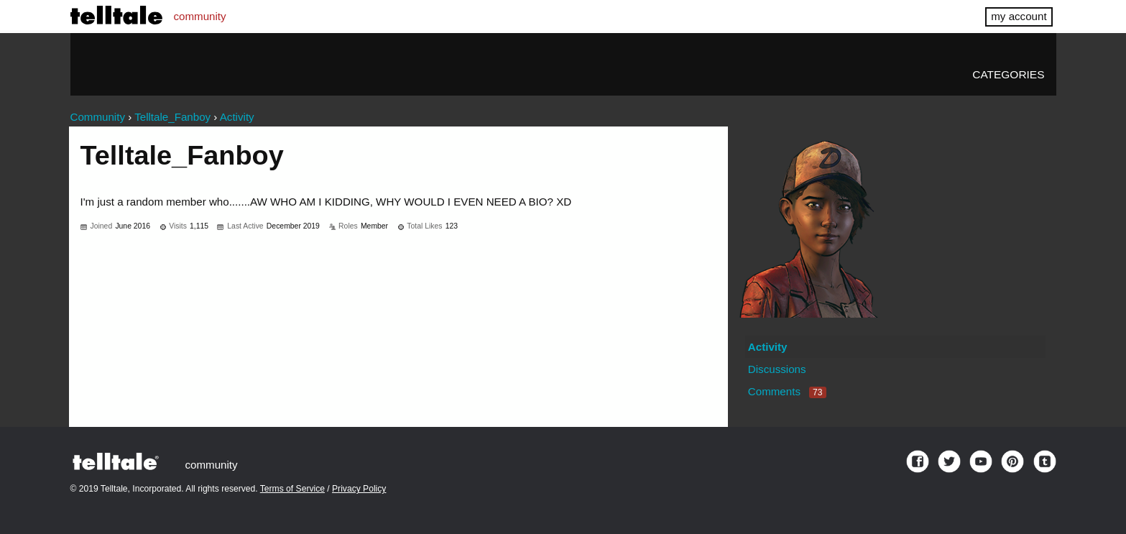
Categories (1008, 74)
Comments (787, 391)
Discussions (777, 369)
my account (1018, 16)
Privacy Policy (359, 489)
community (200, 16)
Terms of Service (292, 489)
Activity (768, 347)
